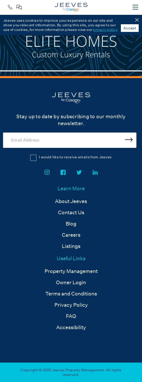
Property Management (71, 271)
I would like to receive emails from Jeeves (75, 157)
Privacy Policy (71, 305)
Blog (71, 224)
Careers (71, 235)
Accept (129, 28)
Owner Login (71, 282)
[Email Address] (69, 140)
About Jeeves (71, 201)
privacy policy (105, 29)
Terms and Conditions (71, 294)
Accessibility (71, 327)
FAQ (71, 316)
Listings (71, 246)
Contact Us (71, 212)
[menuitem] (71, 217)
